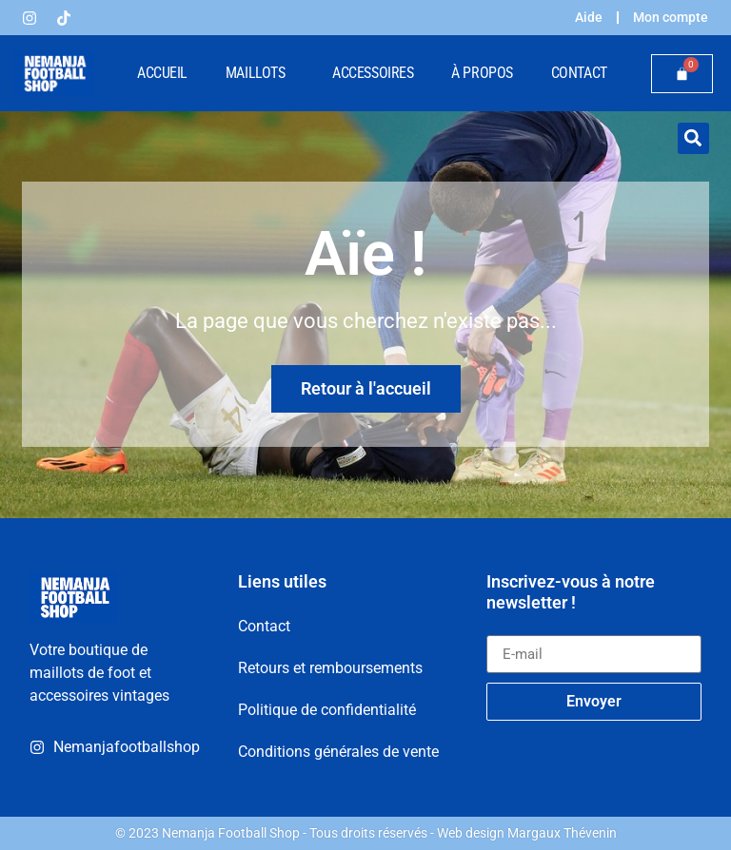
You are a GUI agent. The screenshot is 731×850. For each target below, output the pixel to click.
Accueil (162, 73)
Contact (579, 73)
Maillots (260, 73)
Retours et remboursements (330, 667)
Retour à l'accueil (366, 388)
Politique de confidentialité (327, 709)
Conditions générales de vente (338, 751)
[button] (693, 138)
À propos (481, 73)
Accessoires (372, 73)
